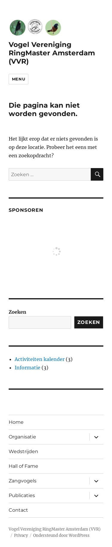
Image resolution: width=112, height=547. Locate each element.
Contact (18, 510)
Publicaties (22, 495)
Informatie (27, 368)
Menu (18, 79)
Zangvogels (22, 481)
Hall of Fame (23, 466)
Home (16, 422)
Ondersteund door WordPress (61, 535)
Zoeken (17, 312)
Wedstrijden (23, 451)
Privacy (21, 535)
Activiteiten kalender (40, 359)
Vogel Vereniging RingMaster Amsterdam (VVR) (52, 52)
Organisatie (22, 437)
